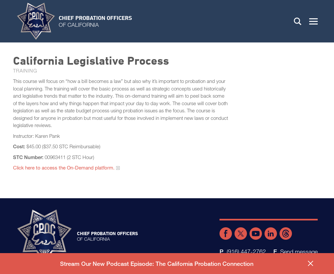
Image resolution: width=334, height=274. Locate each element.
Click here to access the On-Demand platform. (63, 167)
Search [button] (297, 21)
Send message (299, 251)
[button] (313, 21)
